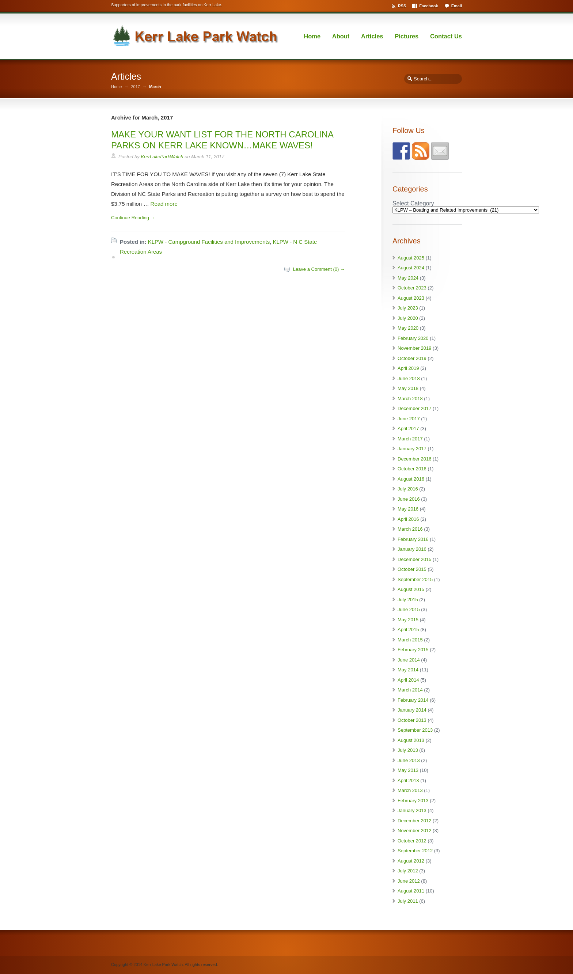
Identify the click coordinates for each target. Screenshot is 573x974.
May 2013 (408, 770)
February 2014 (413, 700)
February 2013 (413, 800)
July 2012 (408, 870)
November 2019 (415, 348)
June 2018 (409, 378)
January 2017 (412, 448)
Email (456, 6)
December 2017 (415, 408)
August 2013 (411, 740)
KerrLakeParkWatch (162, 156)
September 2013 (415, 730)
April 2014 (408, 680)
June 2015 (409, 609)
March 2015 (410, 640)
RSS (402, 6)
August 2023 (411, 298)
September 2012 (415, 850)
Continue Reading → (133, 217)
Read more (164, 204)
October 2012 (412, 841)
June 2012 (409, 881)
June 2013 (409, 760)
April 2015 (408, 629)
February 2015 (413, 649)
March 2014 (410, 690)
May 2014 (408, 669)
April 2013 (408, 780)
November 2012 (415, 830)
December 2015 (415, 559)
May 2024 (408, 278)
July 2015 (408, 599)
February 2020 (413, 338)
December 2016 (415, 459)
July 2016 (408, 489)
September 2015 (415, 579)
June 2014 (409, 660)
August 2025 (411, 258)
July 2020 (408, 318)
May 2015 (408, 619)
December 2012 (415, 820)
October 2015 (412, 569)
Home (312, 36)
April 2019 (408, 368)
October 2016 (412, 468)
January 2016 (412, 549)
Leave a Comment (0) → (319, 269)
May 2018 (408, 388)
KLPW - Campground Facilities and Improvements (209, 242)
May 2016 (408, 509)
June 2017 (409, 418)
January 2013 (412, 810)
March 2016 (410, 529)
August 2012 (411, 861)
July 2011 (408, 901)
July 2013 (408, 750)
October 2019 (412, 358)
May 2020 (408, 328)
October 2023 (412, 288)
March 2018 (410, 398)
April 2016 (408, 519)
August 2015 (411, 589)
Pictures (406, 36)
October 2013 (412, 720)
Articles (372, 36)
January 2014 (412, 710)
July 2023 (408, 308)
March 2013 (410, 790)
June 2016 (409, 499)
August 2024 (411, 267)
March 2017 (410, 438)
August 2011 (411, 891)
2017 (135, 87)
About (341, 36)
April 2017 (408, 428)
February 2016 (413, 539)
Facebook (428, 6)
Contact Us (446, 36)
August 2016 (411, 479)
